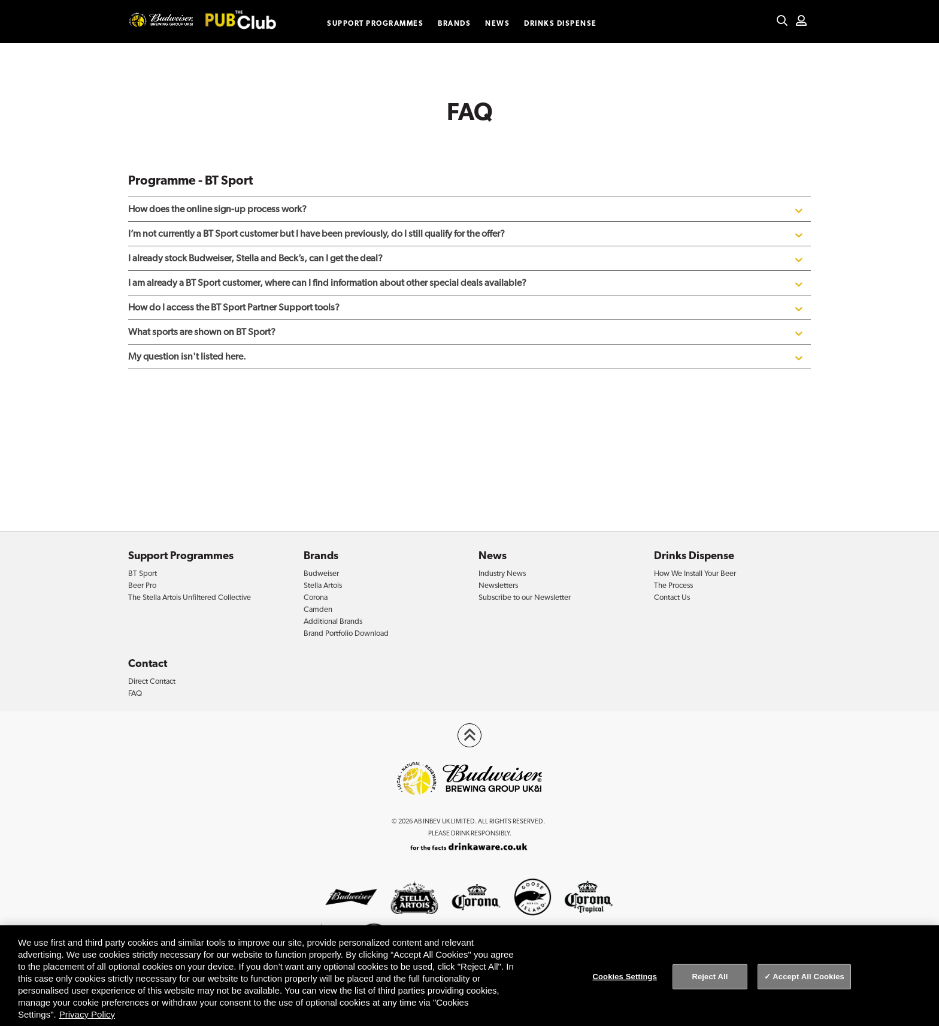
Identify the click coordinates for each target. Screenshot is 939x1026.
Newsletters (498, 585)
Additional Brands (333, 621)
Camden (318, 609)
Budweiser (321, 573)
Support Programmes (375, 23)
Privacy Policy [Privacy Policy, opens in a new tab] (87, 1014)
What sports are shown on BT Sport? (466, 332)
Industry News (502, 573)
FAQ (135, 693)
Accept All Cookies (808, 976)
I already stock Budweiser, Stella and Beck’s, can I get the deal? (466, 258)
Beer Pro (142, 585)
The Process (673, 585)
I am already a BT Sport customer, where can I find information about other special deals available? (466, 283)
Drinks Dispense (560, 23)
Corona (316, 597)
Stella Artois (323, 585)
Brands (454, 23)
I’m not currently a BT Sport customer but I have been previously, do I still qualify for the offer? (466, 234)
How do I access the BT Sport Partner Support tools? (466, 307)
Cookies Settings (625, 976)
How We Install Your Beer (695, 573)
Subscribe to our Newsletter (524, 597)
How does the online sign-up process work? (466, 209)
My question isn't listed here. (466, 356)
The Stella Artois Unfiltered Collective (189, 597)
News (497, 23)
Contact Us (672, 597)
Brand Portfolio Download (346, 633)
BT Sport (142, 573)
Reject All (710, 976)
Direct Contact (151, 681)
